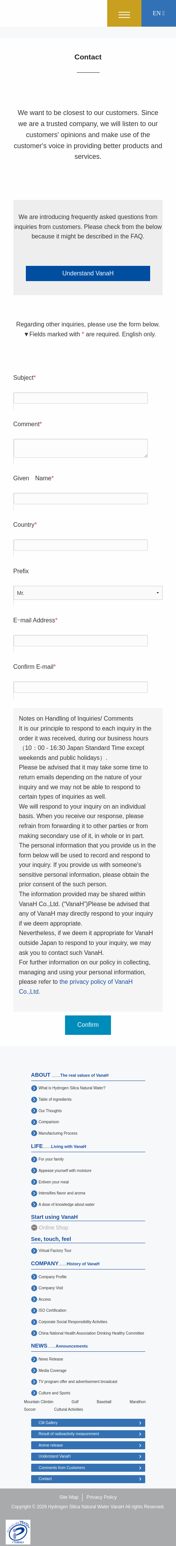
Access (45, 1299)
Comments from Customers (62, 1468)
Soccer (30, 1409)
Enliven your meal (54, 1182)
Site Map (69, 1497)
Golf (74, 1402)
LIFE (58, 1146)
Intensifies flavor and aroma (62, 1193)
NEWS (59, 1346)
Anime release (51, 1445)
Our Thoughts (50, 1111)
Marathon (138, 1402)
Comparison (49, 1122)
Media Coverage (53, 1371)
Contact (45, 1479)
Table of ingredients (55, 1099)
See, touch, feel (51, 1239)
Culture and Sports (54, 1393)
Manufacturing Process (58, 1133)
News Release (51, 1359)
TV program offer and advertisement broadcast (78, 1382)
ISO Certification (53, 1310)
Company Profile (53, 1277)
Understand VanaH (88, 273)
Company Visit (51, 1288)
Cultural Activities (68, 1409)
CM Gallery (48, 1423)
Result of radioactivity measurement (69, 1434)
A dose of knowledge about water (67, 1204)
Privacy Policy (101, 1497)
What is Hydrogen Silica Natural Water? (72, 1088)
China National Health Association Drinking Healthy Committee (91, 1333)
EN (159, 13)
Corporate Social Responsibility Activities (73, 1322)
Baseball (104, 1402)
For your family (51, 1159)
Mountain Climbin (38, 1402)
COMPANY (65, 1263)
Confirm (87, 1025)
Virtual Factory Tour (55, 1251)
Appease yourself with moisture (65, 1171)
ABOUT (70, 1075)
